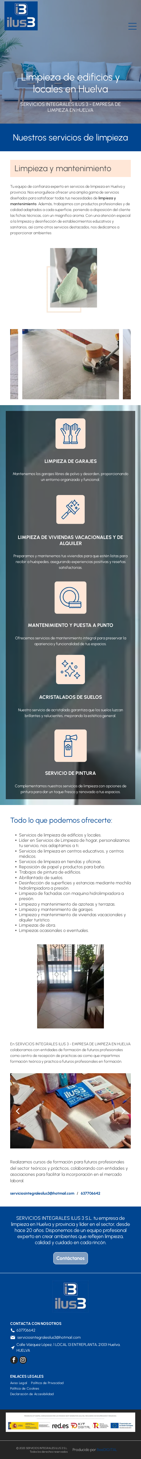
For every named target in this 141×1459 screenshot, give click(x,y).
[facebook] (14, 1360)
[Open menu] (132, 26)
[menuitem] (20, 1383)
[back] (16, 364)
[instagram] (23, 1360)
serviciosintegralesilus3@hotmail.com (49, 1337)
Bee (100, 1449)
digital (110, 1449)
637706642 (25, 1330)
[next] (125, 364)
